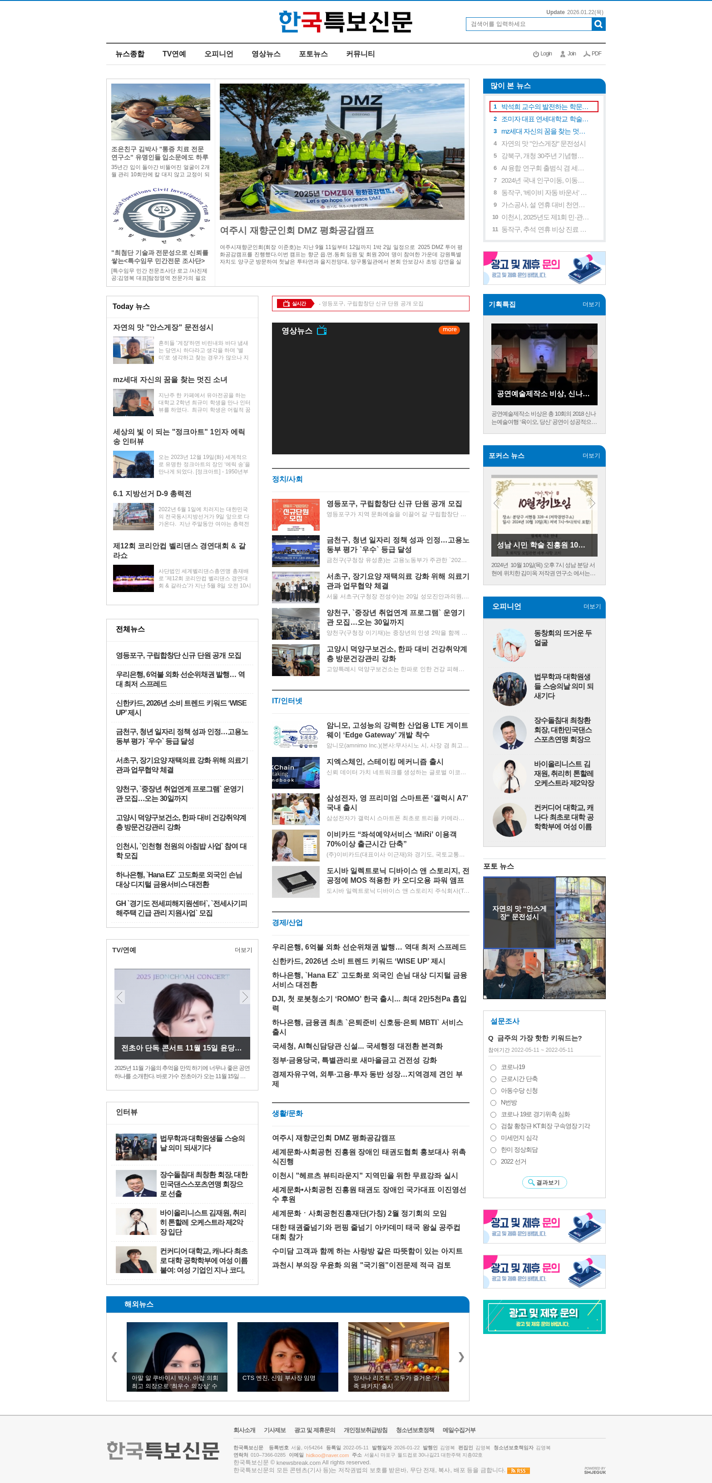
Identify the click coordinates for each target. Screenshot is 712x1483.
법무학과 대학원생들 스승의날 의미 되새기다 (202, 1143)
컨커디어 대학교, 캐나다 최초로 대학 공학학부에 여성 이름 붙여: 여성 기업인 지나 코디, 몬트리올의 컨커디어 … (204, 1261)
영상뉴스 (266, 54)
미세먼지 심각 (519, 1137)
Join (572, 53)
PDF (596, 53)
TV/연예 (124, 950)
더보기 (238, 306)
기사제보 (275, 1430)
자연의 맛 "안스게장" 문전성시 (543, 143)
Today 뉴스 (131, 306)
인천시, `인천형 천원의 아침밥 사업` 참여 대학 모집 (181, 851)
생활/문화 (287, 1113)
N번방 (509, 1102)
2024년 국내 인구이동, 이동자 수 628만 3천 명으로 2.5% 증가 (545, 180)
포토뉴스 (313, 54)
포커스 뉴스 (506, 455)
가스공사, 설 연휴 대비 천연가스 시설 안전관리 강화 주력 (545, 205)
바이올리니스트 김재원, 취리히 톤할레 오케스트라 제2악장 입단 (203, 1222)
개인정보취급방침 (365, 1430)
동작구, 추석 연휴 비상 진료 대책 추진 (545, 229)
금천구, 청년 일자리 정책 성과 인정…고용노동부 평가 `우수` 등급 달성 (182, 736)
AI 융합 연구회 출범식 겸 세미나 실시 (545, 168)
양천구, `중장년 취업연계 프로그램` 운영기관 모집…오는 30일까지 (179, 793)
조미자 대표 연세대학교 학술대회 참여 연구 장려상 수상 (545, 119)
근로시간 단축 (519, 1078)
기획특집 (502, 304)
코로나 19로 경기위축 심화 (535, 1114)
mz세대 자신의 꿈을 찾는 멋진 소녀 (545, 131)
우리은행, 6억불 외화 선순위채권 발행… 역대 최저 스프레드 (180, 679)
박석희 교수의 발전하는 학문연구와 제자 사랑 (545, 106)
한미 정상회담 (519, 1149)
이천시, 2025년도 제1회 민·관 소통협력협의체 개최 (545, 217)
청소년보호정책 (415, 1430)
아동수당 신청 (519, 1090)
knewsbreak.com (299, 1462)
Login (546, 53)
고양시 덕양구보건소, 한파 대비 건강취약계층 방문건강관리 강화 (181, 822)
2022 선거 (513, 1161)
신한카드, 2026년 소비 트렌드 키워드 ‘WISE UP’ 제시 (181, 708)
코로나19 (513, 1066)
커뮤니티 (360, 54)
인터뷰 (127, 1112)
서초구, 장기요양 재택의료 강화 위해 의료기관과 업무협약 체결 (182, 765)
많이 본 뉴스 (507, 86)
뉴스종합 (129, 54)
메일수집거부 (459, 1430)
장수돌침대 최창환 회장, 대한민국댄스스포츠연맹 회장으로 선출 (204, 1184)
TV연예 (174, 54)
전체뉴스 (130, 629)
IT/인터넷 (287, 701)
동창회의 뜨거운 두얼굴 (563, 638)
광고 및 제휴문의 (314, 1430)
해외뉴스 (138, 1304)
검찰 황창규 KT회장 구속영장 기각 (545, 1126)
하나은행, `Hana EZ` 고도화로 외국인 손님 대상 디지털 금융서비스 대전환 (179, 879)
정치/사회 (287, 479)
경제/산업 (287, 922)
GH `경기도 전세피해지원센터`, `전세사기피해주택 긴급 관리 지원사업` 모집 (181, 908)
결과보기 (548, 1182)
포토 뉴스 (498, 866)
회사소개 (244, 1430)
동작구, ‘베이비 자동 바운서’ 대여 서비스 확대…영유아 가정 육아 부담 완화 (545, 192)
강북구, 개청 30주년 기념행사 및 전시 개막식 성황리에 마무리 (545, 155)
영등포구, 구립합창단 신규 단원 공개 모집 (178, 655)
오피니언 (218, 54)
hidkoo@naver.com (327, 1455)
